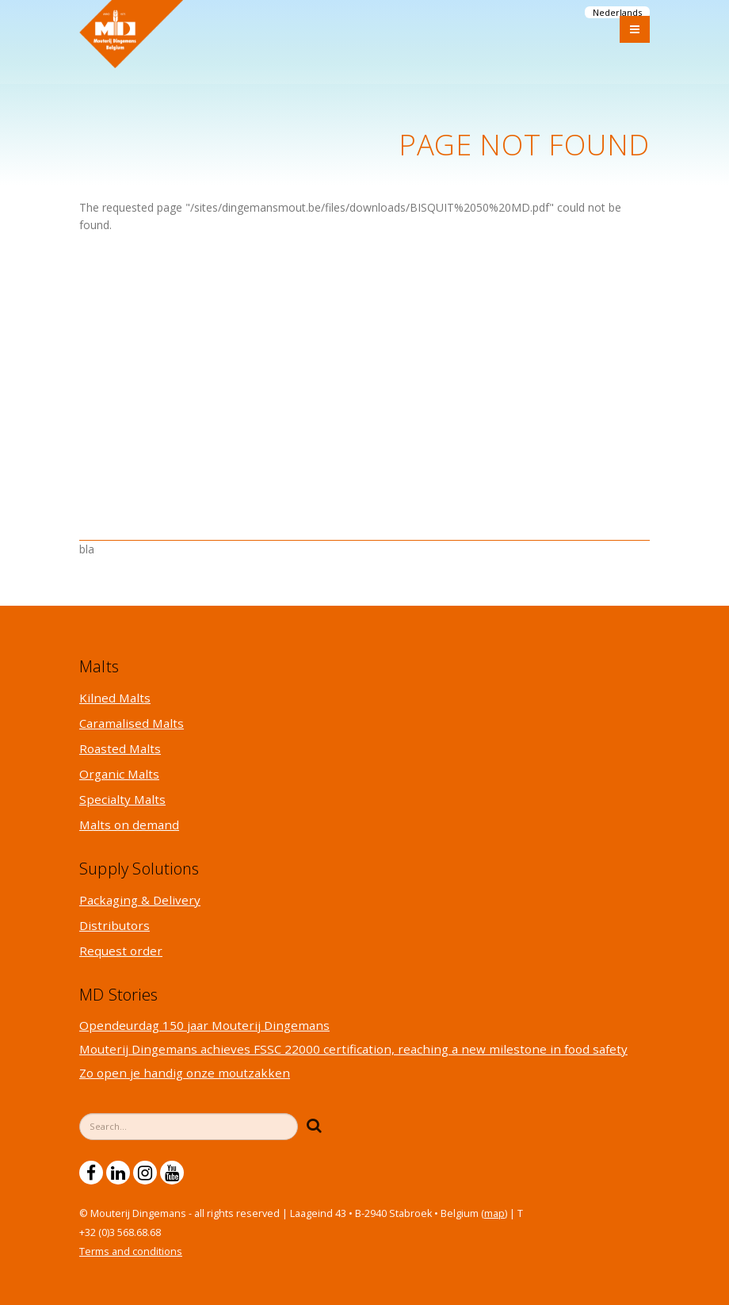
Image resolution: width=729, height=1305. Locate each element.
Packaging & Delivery (139, 900)
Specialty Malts (122, 799)
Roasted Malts (120, 748)
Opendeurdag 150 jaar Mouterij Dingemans (204, 1025)
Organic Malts (119, 774)
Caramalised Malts (131, 723)
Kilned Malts (115, 698)
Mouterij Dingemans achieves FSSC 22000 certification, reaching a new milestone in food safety (353, 1049)
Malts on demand (129, 824)
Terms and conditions (130, 1251)
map (494, 1213)
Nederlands (617, 12)
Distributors (114, 925)
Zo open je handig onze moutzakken (184, 1073)
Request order (120, 951)
